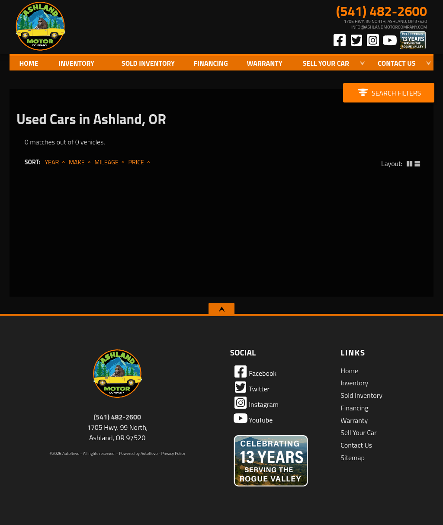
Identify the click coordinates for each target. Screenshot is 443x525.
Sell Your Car (358, 432)
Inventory (354, 383)
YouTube (253, 418)
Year (52, 162)
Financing (354, 408)
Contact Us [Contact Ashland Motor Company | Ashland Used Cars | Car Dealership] (396, 63)
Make (77, 162)
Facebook (255, 371)
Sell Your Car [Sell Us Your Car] (326, 63)
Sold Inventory (148, 63)
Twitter (252, 387)
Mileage (106, 162)
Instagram (256, 403)
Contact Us (356, 445)
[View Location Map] (341, 24)
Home (349, 370)
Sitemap (352, 457)
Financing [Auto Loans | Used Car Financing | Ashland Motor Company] (211, 63)
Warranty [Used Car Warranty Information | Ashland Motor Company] (264, 63)
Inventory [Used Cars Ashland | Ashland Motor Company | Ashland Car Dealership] (76, 63)
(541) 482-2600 (117, 417)
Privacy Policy (173, 453)
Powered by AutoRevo (138, 453)
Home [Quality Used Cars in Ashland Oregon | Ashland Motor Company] (28, 63)
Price (136, 162)
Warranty (354, 420)
